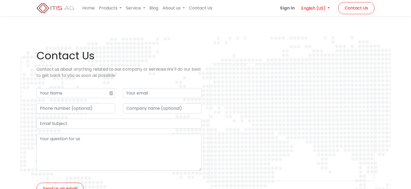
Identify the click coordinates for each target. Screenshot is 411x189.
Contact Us (356, 8)
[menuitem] (88, 8)
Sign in (287, 8)
